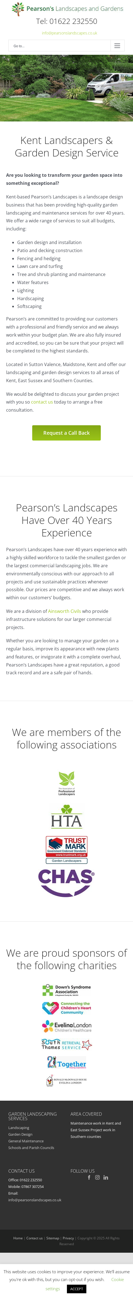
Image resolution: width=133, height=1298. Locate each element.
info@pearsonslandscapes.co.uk (69, 33)
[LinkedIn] (106, 1177)
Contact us (34, 1238)
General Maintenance (26, 1140)
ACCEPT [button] (76, 1288)
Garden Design (20, 1134)
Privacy (68, 1238)
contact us (42, 402)
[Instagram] (97, 1177)
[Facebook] (89, 1177)
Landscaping (18, 1127)
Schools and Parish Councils (31, 1147)
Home (18, 1238)
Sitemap (52, 1238)
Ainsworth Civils (64, 611)
